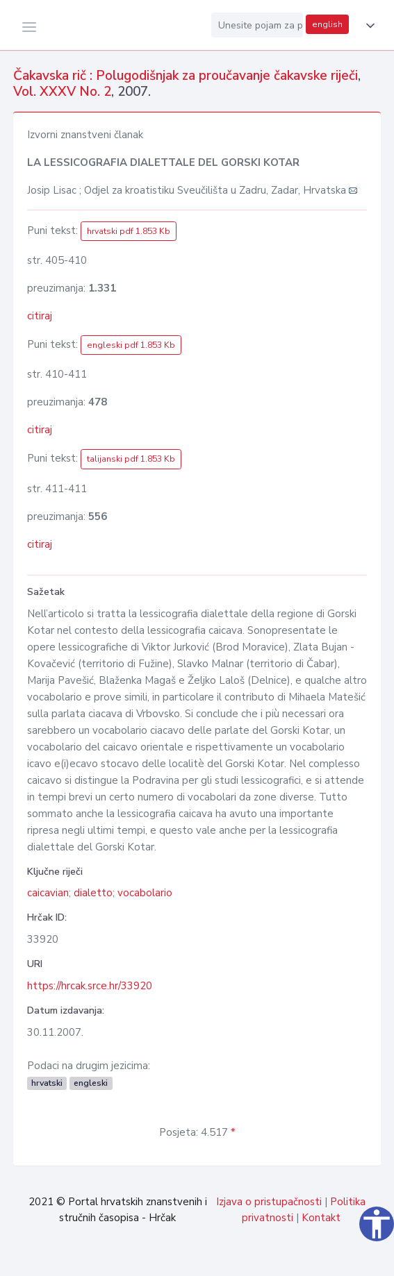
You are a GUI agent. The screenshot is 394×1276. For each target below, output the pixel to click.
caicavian (48, 893)
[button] (368, 26)
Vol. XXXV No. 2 (62, 92)
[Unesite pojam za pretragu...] (257, 25)
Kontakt (321, 1218)
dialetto (93, 893)
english (327, 24)
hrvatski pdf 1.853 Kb (128, 231)
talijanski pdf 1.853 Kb (131, 458)
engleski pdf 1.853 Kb (131, 345)
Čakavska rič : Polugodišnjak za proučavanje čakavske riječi (185, 76)
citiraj (39, 316)
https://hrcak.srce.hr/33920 (89, 986)
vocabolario (144, 893)
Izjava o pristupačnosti (269, 1202)
